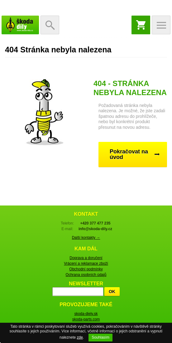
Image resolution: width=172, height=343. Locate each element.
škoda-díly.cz (20, 25)
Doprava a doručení (85, 258)
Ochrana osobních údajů (86, 275)
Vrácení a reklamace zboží (86, 263)
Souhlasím (100, 337)
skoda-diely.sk (86, 314)
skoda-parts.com (86, 319)
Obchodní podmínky (86, 269)
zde (80, 337)
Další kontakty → (86, 237)
